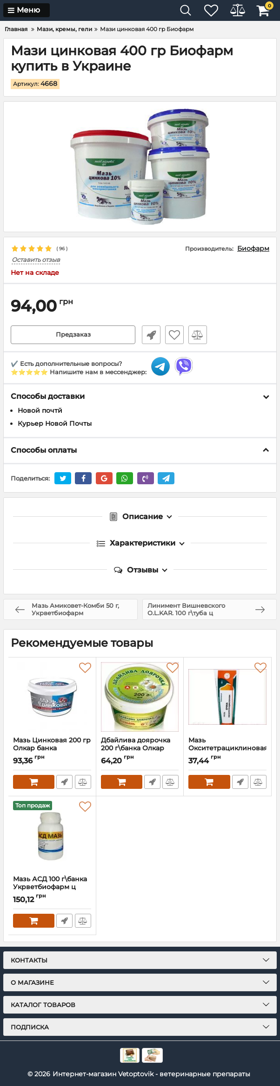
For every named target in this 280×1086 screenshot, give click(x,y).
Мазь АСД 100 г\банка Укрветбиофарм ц (52, 887)
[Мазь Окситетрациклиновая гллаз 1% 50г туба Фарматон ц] (227, 697)
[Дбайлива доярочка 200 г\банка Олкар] (140, 697)
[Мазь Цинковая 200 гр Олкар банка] (52, 697)
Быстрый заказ (149, 334)
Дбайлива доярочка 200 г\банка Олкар (140, 748)
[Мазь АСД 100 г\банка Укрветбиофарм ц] (52, 836)
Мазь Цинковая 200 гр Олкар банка (52, 748)
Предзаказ (73, 335)
